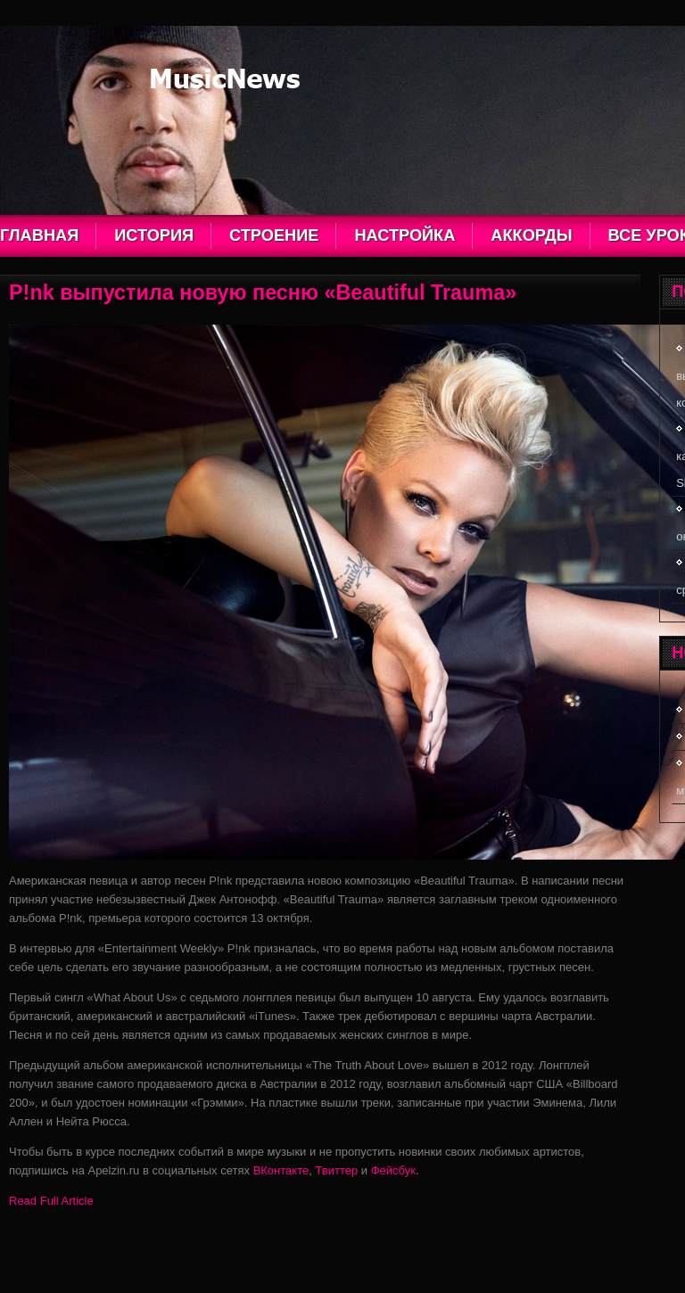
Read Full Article (51, 1200)
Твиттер (336, 1170)
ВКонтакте (281, 1170)
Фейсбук (393, 1170)
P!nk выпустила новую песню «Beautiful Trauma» (262, 292)
